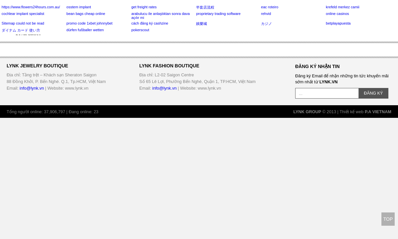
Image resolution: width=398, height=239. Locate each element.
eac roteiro (269, 7)
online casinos (337, 14)
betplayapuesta (338, 23)
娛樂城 (201, 24)
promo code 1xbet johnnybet (89, 23)
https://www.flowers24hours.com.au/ (31, 7)
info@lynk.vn (32, 88)
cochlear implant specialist (23, 14)
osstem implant (78, 7)
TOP (388, 219)
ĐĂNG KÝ (373, 93)
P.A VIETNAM (378, 111)
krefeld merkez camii (343, 7)
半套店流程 (205, 7)
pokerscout (140, 30)
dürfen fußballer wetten (85, 30)
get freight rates (144, 7)
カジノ (266, 24)
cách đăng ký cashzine (149, 23)
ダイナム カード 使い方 (21, 30)
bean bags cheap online (85, 14)
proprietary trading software (218, 14)
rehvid (266, 14)
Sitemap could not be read (23, 23)
